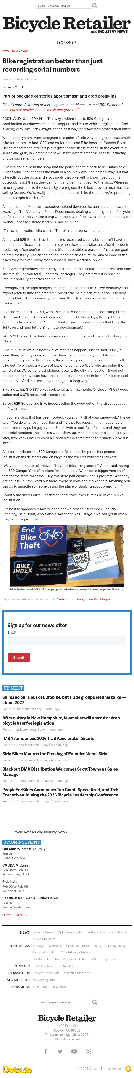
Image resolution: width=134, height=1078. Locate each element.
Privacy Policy (116, 946)
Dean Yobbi (15, 87)
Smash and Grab (70, 599)
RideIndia (10, 881)
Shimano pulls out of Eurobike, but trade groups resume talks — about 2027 (64, 699)
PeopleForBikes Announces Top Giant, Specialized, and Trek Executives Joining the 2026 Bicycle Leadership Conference (60, 792)
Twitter (60, 1051)
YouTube (74, 1051)
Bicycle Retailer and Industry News (39, 832)
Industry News (26, 729)
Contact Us (65, 966)
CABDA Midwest (15, 865)
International (25, 709)
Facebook (46, 1051)
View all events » (14, 915)
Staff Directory (43, 966)
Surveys (38, 946)
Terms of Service (44, 952)
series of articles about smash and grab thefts (44, 110)
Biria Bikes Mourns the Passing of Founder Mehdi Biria (55, 753)
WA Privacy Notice (105, 959)
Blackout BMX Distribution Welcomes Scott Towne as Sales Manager (60, 771)
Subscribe (40, 987)
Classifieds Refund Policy (84, 946)
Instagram (88, 1051)
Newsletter (59, 987)
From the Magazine (100, 599)
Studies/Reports (44, 939)
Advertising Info (44, 980)
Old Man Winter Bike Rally (23, 849)
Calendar (55, 946)
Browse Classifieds (46, 973)
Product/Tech (95, 932)
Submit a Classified (77, 973)
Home (5, 50)
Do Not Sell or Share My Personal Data (60, 959)
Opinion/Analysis (69, 932)
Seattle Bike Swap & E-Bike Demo (30, 898)
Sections (67, 42)
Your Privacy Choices (76, 952)
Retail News (20, 50)
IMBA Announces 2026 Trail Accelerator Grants (48, 738)
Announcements (28, 745)
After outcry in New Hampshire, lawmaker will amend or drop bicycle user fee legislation (61, 720)
